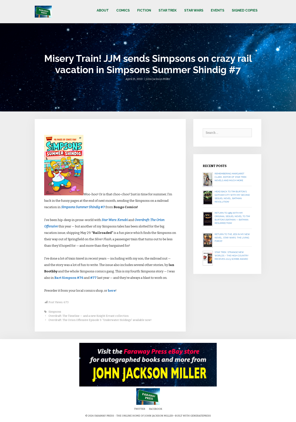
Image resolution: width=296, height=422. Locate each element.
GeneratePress (200, 415)
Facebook (155, 408)
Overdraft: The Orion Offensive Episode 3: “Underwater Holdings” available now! (100, 320)
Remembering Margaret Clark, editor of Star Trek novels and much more (231, 177)
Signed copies (244, 10)
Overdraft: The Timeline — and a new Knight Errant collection (89, 316)
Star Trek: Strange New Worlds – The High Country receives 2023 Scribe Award (231, 255)
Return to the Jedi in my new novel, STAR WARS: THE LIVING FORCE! (232, 237)
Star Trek (168, 10)
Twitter (139, 408)
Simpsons (55, 311)
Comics (123, 10)
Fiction (144, 10)
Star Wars (193, 10)
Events (217, 10)
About (103, 10)
